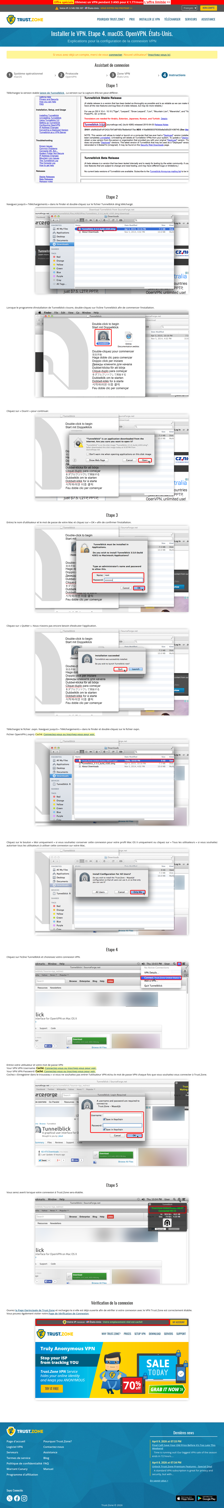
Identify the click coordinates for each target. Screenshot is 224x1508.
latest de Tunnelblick (52, 92)
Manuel (48, 1469)
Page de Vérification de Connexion (69, 1313)
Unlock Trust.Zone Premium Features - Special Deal (182, 1466)
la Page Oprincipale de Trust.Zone (35, 1310)
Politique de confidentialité (24, 1463)
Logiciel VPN (15, 1447)
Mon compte (209, 8)
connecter (115, 54)
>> (157, 2)
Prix (132, 19)
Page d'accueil (16, 1441)
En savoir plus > (159, 1480)
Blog (46, 1458)
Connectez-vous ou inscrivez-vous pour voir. (69, 734)
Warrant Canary (17, 1469)
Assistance (208, 19)
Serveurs (191, 19)
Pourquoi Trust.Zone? (111, 19)
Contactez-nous (53, 1447)
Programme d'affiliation (22, 1474)
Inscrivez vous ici (159, 54)
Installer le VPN (149, 19)
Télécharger (172, 19)
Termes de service (18, 1458)
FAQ (46, 1463)
